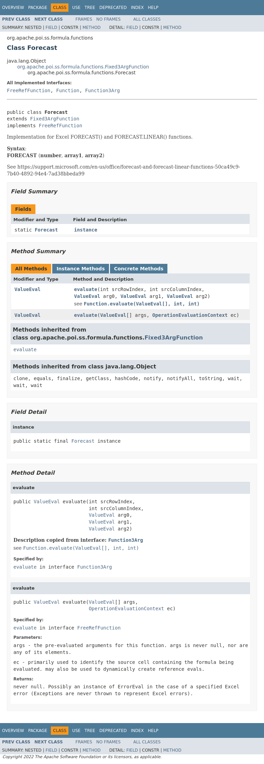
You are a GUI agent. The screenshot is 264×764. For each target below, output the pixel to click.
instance (85, 230)
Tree (90, 7)
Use (76, 7)
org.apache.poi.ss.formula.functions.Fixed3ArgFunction (83, 66)
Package (37, 7)
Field (51, 27)
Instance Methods (80, 268)
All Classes (147, 19)
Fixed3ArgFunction (54, 118)
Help (153, 7)
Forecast (46, 230)
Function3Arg (102, 90)
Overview (13, 7)
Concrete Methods (139, 268)
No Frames (108, 19)
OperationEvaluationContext (190, 315)
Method (91, 27)
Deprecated (113, 7)
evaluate (85, 289)
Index (137, 7)
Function (67, 90)
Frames (84, 19)
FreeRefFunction (28, 90)
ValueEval (27, 289)
